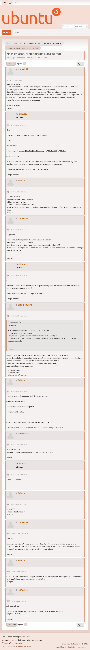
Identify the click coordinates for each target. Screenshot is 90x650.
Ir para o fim (11, 64)
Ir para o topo (11, 624)
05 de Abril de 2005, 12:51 (19, 192)
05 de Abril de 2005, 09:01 (19, 125)
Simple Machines (24, 646)
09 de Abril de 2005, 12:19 (20, 601)
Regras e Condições (68, 647)
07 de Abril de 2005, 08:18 (20, 534)
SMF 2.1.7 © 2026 (9, 646)
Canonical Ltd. (16, 643)
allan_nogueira (25, 304)
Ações (80, 64)
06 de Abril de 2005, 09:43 (19, 475)
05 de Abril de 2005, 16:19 (19, 316)
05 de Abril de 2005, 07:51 (14, 81)
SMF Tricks (25, 636)
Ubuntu (5, 643)
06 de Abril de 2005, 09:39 (19, 445)
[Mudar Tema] (15, 2)
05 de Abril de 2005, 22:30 (19, 391)
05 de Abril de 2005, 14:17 (19, 229)
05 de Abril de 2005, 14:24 (19, 275)
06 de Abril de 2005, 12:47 (19, 504)
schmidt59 (23, 69)
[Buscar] (73, 26)
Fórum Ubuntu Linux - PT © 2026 (74, 644)
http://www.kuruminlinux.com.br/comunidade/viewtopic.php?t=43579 (34, 427)
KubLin (21, 180)
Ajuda (58, 647)
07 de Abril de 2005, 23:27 (20, 571)
